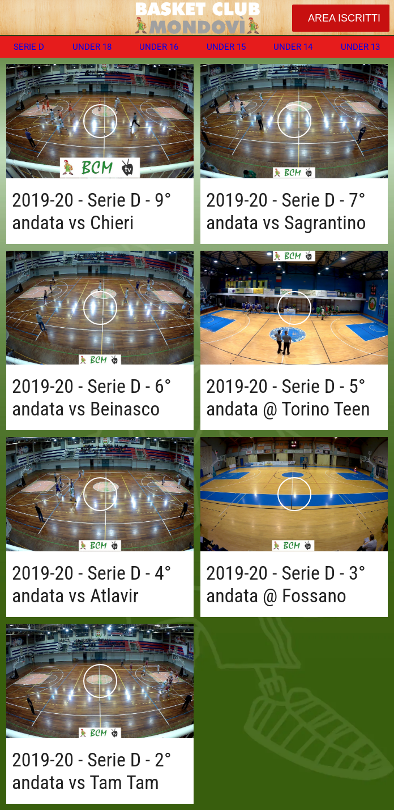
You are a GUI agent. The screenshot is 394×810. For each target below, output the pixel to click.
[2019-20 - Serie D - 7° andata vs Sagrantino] (294, 121)
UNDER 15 (226, 47)
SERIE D (29, 47)
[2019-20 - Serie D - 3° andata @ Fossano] (294, 494)
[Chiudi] (18, 18)
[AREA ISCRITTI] (340, 18)
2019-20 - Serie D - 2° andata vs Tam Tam (92, 771)
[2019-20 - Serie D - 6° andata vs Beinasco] (100, 308)
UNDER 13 (360, 47)
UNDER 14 (292, 47)
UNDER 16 (158, 47)
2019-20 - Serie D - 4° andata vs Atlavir (92, 584)
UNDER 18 (92, 47)
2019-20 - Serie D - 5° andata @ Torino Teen (288, 397)
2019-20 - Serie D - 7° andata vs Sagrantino (286, 211)
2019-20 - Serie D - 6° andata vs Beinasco (92, 397)
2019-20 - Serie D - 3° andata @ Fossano (286, 584)
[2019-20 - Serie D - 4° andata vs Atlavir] (100, 494)
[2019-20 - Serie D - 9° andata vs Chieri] (100, 121)
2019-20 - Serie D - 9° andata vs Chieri (92, 211)
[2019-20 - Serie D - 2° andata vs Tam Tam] (100, 681)
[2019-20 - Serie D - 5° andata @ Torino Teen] (294, 308)
